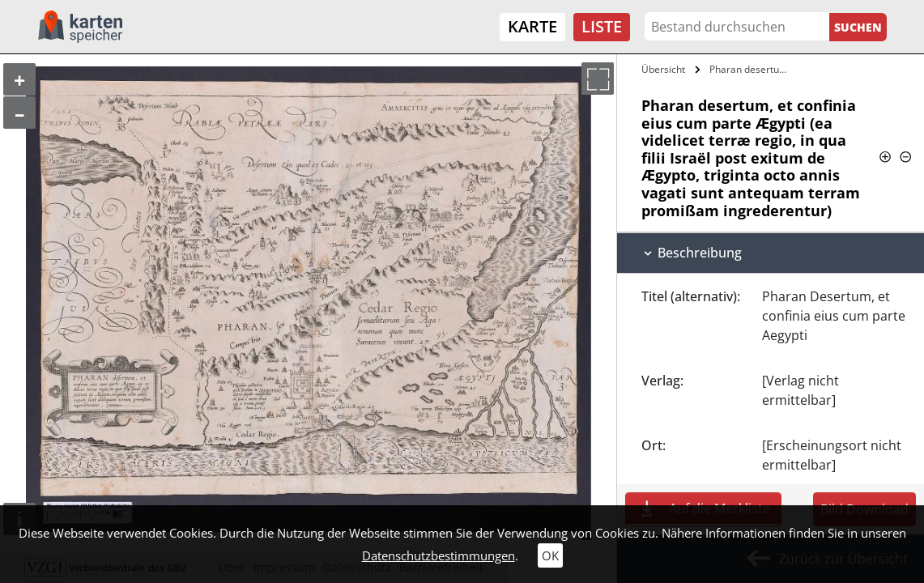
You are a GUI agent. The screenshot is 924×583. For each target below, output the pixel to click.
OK (550, 555)
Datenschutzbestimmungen (438, 555)
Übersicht (663, 69)
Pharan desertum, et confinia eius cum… (751, 69)
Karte (532, 26)
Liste (601, 26)
